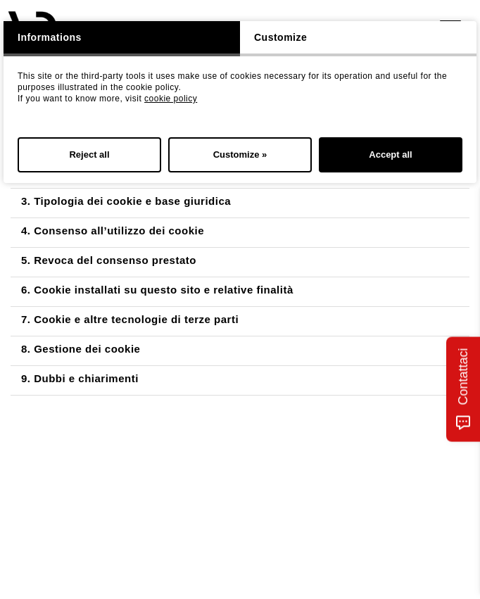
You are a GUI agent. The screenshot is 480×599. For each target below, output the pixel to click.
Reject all (89, 154)
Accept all (390, 154)
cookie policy (170, 98)
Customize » (240, 154)
